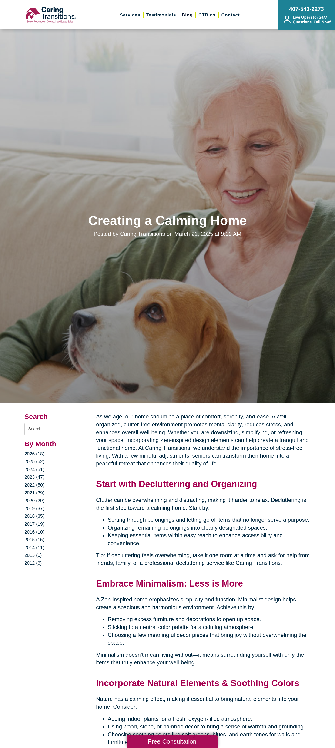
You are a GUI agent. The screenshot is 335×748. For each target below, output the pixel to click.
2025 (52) (34, 461)
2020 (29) (34, 500)
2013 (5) (33, 555)
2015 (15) (34, 539)
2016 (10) (34, 531)
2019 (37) (34, 508)
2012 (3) (33, 563)
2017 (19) (34, 524)
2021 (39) (34, 492)
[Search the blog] (54, 429)
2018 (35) (34, 516)
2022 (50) (34, 485)
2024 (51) (34, 469)
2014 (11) (34, 547)
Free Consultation (172, 741)
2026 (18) (34, 453)
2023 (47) (34, 477)
